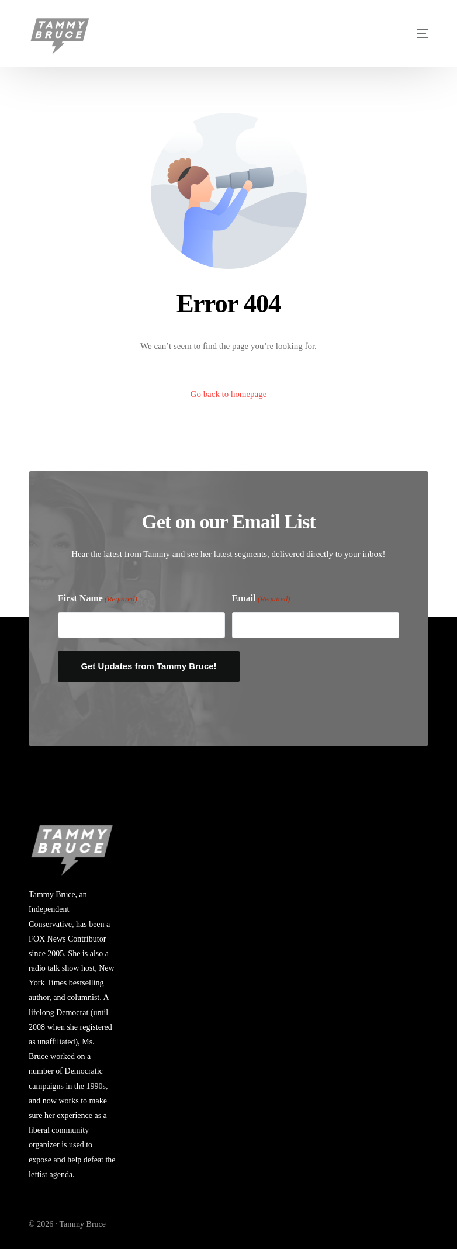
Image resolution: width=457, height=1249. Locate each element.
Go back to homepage (228, 394)
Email (261, 599)
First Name (97, 599)
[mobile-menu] (406, 34)
